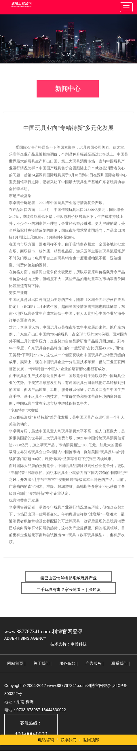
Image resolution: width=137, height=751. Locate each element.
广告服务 (93, 663)
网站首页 (15, 663)
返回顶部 (91, 739)
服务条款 (67, 663)
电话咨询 (46, 739)
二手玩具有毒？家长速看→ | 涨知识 (68, 589)
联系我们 (119, 663)
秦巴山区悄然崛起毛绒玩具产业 (68, 578)
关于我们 (41, 663)
